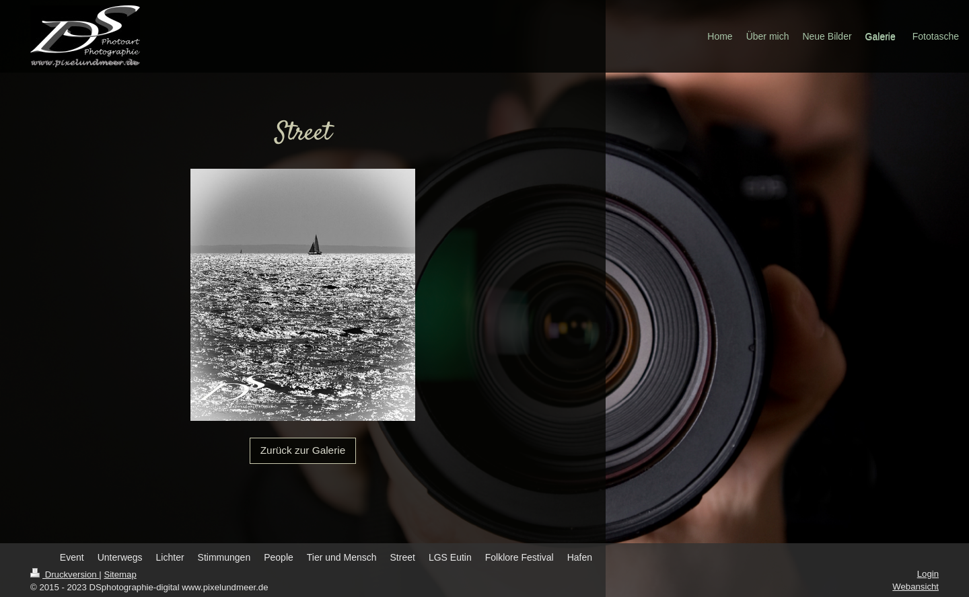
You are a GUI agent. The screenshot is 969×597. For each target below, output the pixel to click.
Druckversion (64, 574)
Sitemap (120, 574)
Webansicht (915, 587)
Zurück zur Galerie (303, 450)
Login (928, 574)
